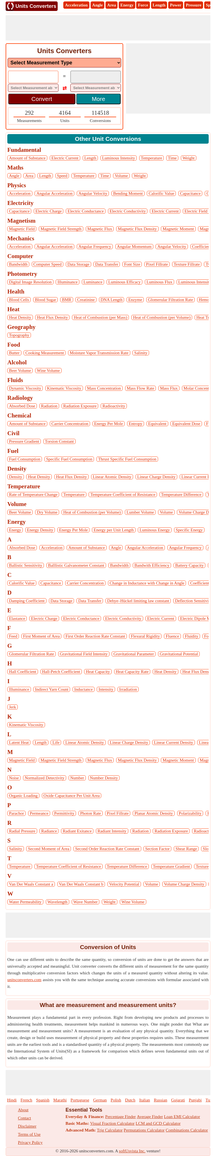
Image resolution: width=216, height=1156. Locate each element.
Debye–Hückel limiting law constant (138, 601)
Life (55, 742)
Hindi (12, 1100)
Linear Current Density (173, 742)
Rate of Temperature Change (33, 494)
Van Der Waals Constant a (31, 884)
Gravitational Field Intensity (84, 654)
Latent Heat (19, 742)
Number (77, 778)
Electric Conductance (86, 211)
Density (15, 477)
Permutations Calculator (144, 1130)
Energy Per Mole (108, 423)
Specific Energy (189, 530)
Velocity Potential (124, 884)
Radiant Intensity (112, 831)
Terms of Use (29, 1134)
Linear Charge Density (156, 477)
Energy (127, 5)
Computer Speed (47, 264)
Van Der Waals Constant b (81, 884)
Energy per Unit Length (114, 530)
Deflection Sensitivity (193, 601)
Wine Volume (48, 370)
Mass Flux (169, 388)
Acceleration (76, 5)
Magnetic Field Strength (61, 229)
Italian (144, 1100)
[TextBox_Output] (95, 77)
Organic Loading (23, 795)
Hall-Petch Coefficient (61, 671)
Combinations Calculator (187, 1130)
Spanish (43, 1100)
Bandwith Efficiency (151, 565)
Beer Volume (20, 370)
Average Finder (150, 1116)
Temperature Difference (181, 494)
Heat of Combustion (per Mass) (100, 317)
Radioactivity (113, 406)
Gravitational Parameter (133, 654)
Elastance (17, 618)
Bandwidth (18, 264)
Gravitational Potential (179, 654)
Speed (62, 175)
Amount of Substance (27, 158)
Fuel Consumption (24, 459)
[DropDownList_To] (95, 88)
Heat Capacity (98, 671)
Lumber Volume (140, 512)
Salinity (140, 353)
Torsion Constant (59, 441)
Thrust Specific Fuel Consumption (127, 459)
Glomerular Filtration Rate (170, 299)
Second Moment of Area (48, 848)
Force (143, 5)
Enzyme (135, 299)
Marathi (60, 1100)
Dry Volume (47, 512)
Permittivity (64, 813)
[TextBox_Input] (33, 77)
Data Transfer (106, 264)
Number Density (104, 778)
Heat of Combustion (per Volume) (161, 317)
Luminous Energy (155, 530)
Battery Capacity (189, 565)
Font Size (132, 264)
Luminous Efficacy (124, 282)
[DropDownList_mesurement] (64, 62)
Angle (97, 5)
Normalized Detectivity (44, 778)
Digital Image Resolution (30, 282)
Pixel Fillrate (157, 264)
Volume (121, 175)
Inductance (83, 689)
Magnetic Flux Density (137, 229)
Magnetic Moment (178, 229)
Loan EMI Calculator (182, 1116)
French (26, 1100)
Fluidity (191, 636)
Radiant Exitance (77, 831)
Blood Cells (19, 299)
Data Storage (78, 264)
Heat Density (20, 317)
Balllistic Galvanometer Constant (76, 565)
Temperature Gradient (171, 866)
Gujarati (178, 1100)
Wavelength (58, 902)
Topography (19, 335)
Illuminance (67, 282)
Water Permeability (25, 902)
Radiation (49, 406)
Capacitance (190, 193)
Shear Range (186, 848)
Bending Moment (128, 193)
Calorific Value (161, 193)
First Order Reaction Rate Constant (95, 636)
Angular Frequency (94, 246)
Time (172, 158)
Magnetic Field (22, 229)
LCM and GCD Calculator (158, 1123)
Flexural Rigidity (145, 636)
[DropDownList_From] (33, 88)
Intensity (105, 689)
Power (175, 5)
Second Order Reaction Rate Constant (107, 848)
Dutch (130, 1100)
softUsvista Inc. (132, 1151)
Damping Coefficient (27, 601)
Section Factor (157, 848)
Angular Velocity (92, 193)
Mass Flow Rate (140, 388)
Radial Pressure (22, 831)
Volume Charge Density (184, 884)
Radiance (49, 831)
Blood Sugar (45, 299)
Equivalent (157, 423)
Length (159, 5)
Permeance (39, 813)
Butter (14, 353)
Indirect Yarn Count (51, 689)
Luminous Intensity (118, 158)
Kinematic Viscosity (64, 388)
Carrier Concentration (69, 423)
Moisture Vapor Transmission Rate (99, 353)
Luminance (93, 282)
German (100, 1100)
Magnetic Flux (99, 229)
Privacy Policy (30, 1142)
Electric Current (64, 158)
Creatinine (85, 299)
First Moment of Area (41, 636)
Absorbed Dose (22, 406)
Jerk (12, 707)
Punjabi (195, 1100)
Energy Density (40, 530)
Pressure (193, 5)
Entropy (135, 423)
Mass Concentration (104, 388)
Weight (189, 158)
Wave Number (85, 902)
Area (111, 5)
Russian (160, 1100)
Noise (14, 778)
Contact (24, 1118)
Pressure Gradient (24, 441)
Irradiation (128, 689)
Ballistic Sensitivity (25, 565)
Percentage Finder (120, 1116)
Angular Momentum (134, 246)
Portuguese (80, 1100)
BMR (66, 299)
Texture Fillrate (187, 264)
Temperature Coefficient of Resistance (122, 494)
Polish (116, 1100)
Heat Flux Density (52, 317)
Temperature (151, 158)
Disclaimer (27, 1126)
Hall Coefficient (22, 671)
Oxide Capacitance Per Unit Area (72, 795)
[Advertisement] (108, 27)
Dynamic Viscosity (25, 388)
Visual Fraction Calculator (112, 1123)
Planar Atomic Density (153, 813)
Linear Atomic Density (112, 477)
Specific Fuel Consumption (69, 459)
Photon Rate (90, 813)
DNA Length (112, 299)
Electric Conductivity (128, 211)
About (23, 1110)
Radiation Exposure (80, 406)
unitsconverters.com (24, 979)
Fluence (172, 636)
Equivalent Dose (186, 423)
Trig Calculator (110, 1130)
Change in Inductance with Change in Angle (147, 583)
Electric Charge (48, 211)
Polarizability (190, 813)
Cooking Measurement (44, 353)
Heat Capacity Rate (132, 671)
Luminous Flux (159, 282)
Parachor (16, 813)
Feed (13, 636)
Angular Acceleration (54, 193)
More (98, 99)
